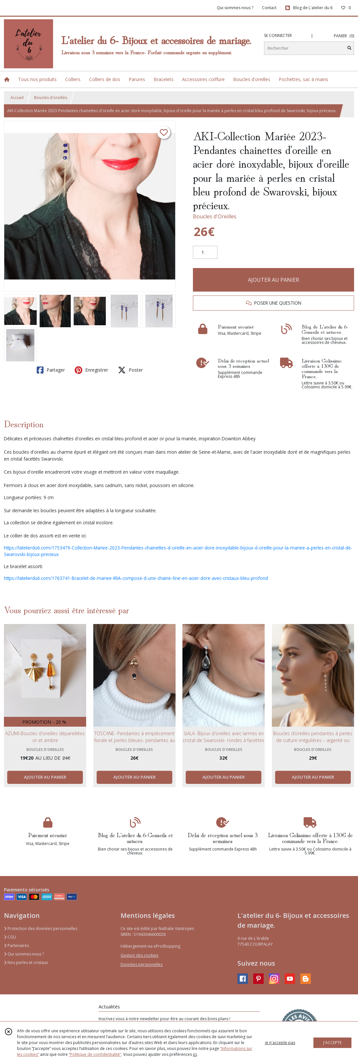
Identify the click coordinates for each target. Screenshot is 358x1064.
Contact (269, 7)
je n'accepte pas (280, 1042)
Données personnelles (141, 964)
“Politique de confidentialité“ (95, 1054)
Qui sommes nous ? (24, 954)
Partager (51, 370)
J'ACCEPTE (332, 1042)
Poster (130, 370)
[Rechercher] (349, 48)
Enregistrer (91, 370)
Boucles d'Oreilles (214, 216)
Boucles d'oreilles (50, 97)
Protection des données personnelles (40, 928)
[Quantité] (205, 252)
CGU (10, 937)
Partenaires (16, 945)
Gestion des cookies (139, 955)
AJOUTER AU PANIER (273, 279)
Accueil (17, 97)
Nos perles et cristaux (26, 962)
